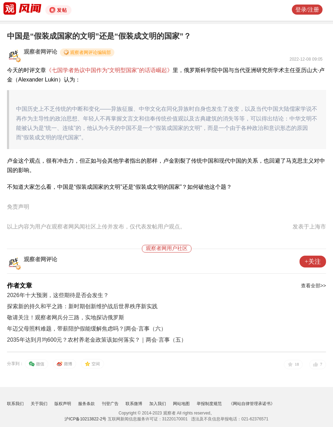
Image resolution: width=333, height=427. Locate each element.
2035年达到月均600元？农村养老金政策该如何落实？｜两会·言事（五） (97, 340)
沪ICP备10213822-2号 (85, 419)
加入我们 (157, 403)
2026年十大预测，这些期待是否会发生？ (58, 295)
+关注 (313, 261)
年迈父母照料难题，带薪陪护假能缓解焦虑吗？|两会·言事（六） (86, 329)
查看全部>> (313, 285)
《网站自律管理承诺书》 (252, 403)
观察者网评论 (40, 52)
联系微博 (134, 403)
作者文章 (19, 285)
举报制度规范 (209, 403)
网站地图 (181, 403)
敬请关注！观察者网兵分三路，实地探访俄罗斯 (65, 317)
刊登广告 (110, 403)
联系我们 (15, 403)
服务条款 (86, 403)
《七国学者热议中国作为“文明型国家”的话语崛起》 (109, 70)
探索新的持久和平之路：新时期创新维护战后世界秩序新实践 (82, 306)
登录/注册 (307, 10)
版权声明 (62, 403)
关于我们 (39, 403)
